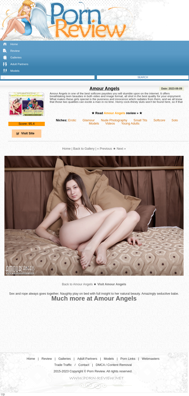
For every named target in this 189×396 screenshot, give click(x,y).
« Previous (104, 148)
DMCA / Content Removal (114, 365)
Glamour (88, 120)
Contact (83, 365)
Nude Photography (114, 120)
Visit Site (27, 133)
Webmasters (150, 358)
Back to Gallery (83, 148)
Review (15, 50)
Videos (110, 123)
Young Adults (130, 123)
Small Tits (140, 120)
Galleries (15, 57)
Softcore (159, 120)
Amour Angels (105, 88)
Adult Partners (19, 64)
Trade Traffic (63, 365)
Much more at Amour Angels (94, 298)
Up (3, 394)
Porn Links (127, 358)
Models (14, 70)
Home (14, 44)
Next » (121, 148)
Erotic (72, 120)
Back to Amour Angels (77, 284)
